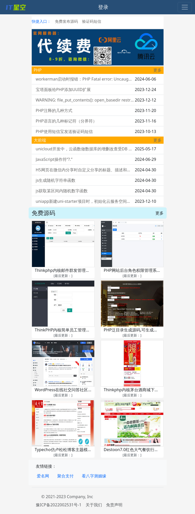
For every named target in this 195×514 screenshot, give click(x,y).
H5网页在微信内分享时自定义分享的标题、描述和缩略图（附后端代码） (85, 170)
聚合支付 (65, 476)
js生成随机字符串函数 (56, 180)
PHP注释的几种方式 (54, 110)
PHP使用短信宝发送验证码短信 (64, 131)
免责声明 (114, 505)
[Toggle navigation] (185, 7)
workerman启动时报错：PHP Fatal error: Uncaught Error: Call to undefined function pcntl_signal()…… (85, 79)
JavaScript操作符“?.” (54, 159)
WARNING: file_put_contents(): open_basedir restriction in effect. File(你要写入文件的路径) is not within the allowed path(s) (85, 100)
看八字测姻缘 (94, 476)
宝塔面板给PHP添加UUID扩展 (63, 89)
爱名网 (43, 476)
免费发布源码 (66, 21)
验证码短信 (91, 21)
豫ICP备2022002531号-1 (59, 505)
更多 (157, 70)
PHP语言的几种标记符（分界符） (66, 121)
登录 (103, 7)
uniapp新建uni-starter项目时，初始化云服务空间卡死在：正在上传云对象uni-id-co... (85, 201)
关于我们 (94, 505)
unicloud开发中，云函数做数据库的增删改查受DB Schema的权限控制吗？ (85, 149)
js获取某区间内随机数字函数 (62, 191)
